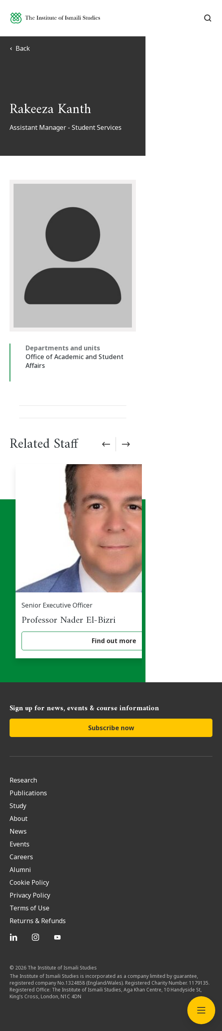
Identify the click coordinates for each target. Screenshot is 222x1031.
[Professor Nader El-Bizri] (114, 552)
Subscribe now (111, 719)
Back (20, 48)
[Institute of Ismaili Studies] (55, 18)
